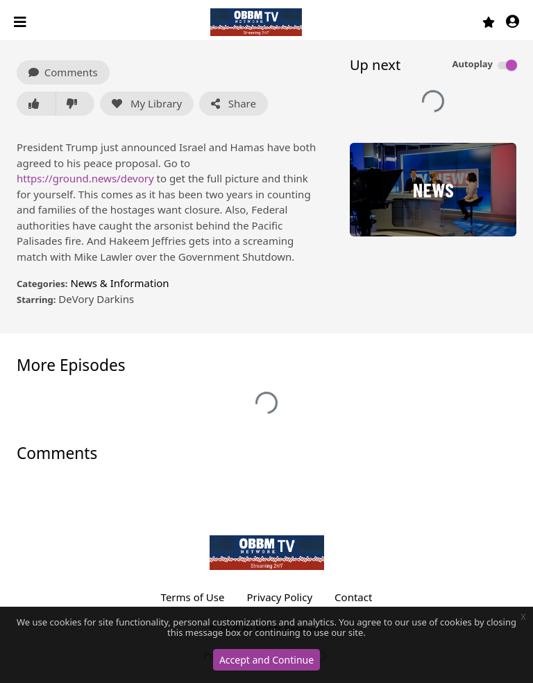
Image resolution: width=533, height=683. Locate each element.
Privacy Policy (279, 597)
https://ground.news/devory (85, 178)
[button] (512, 22)
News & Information (119, 283)
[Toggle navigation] (21, 22)
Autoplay (472, 64)
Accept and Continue (266, 659)
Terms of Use (193, 597)
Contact (353, 597)
